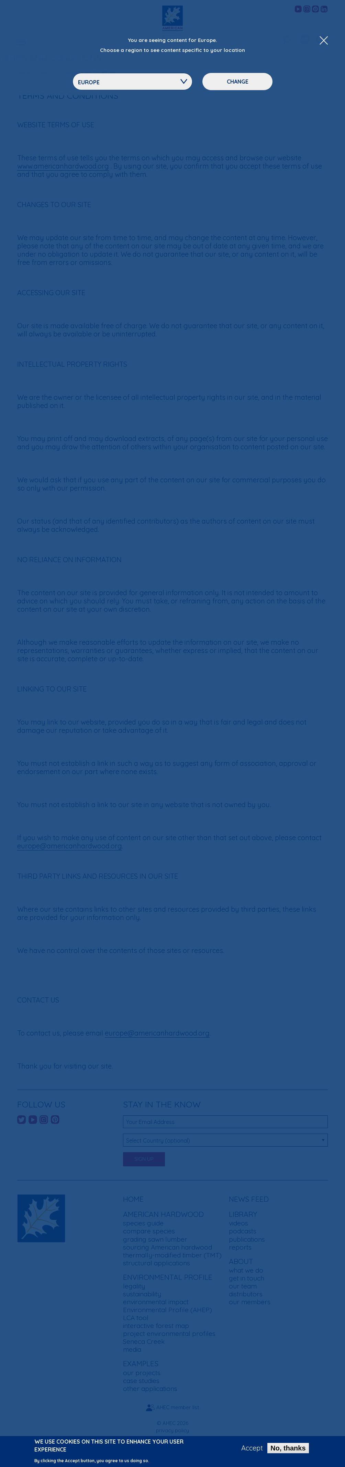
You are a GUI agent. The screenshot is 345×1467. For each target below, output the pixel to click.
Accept (252, 1449)
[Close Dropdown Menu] (324, 41)
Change (237, 81)
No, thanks (287, 1449)
